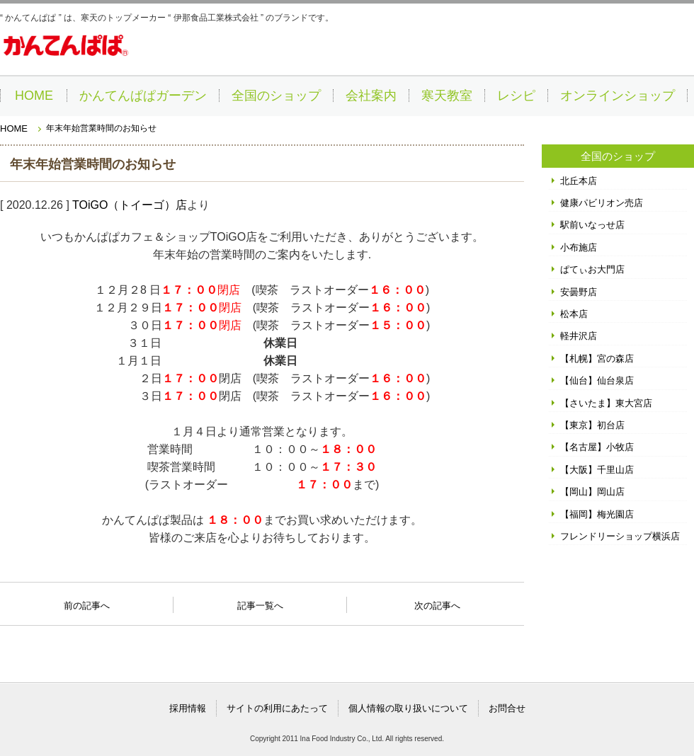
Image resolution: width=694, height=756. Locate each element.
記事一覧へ (260, 604)
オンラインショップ (617, 95)
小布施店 (578, 247)
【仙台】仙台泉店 (597, 380)
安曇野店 (578, 292)
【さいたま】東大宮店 (606, 403)
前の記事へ (87, 601)
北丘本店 (578, 181)
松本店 (574, 314)
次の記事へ (437, 601)
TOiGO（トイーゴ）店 (129, 205)
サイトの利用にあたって (277, 708)
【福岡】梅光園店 (597, 514)
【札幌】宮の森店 (597, 358)
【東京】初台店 (592, 425)
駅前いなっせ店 (592, 224)
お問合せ (507, 708)
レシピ (516, 95)
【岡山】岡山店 (592, 491)
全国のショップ (276, 95)
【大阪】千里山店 (597, 469)
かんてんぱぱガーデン (143, 95)
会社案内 (371, 95)
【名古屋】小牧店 (597, 447)
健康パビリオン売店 (601, 202)
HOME (34, 95)
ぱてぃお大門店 (592, 269)
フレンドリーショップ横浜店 (620, 536)
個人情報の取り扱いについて (408, 708)
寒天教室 (446, 95)
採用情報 (187, 708)
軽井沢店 (578, 336)
